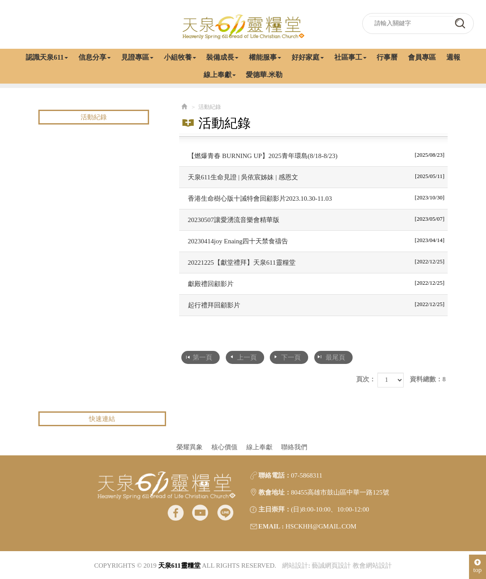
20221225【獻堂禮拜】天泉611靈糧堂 (316, 261)
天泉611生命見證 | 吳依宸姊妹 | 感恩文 (316, 176)
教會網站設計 (372, 565)
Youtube (200, 512)
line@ (225, 512)
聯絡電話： (274, 475)
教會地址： (274, 492)
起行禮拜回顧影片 (316, 304)
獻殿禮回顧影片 (316, 283)
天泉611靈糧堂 (243, 26)
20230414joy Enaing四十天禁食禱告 (316, 240)
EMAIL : (271, 526)
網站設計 (295, 565)
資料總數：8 (428, 379)
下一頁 (291, 357)
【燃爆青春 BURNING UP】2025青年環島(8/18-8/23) (316, 155)
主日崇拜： (274, 509)
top (477, 566)
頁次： (366, 379)
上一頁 (247, 357)
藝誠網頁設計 (331, 565)
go (460, 23)
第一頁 (202, 357)
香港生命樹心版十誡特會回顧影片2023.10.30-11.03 (316, 197)
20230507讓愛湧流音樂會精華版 (316, 219)
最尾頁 (335, 357)
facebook (175, 512)
